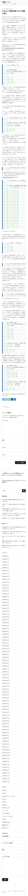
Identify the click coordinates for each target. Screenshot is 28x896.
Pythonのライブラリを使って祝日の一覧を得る (13, 518)
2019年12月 (5, 749)
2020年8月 (4, 726)
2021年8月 (4, 692)
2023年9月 (4, 619)
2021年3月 (4, 706)
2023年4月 (4, 634)
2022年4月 (4, 669)
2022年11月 (5, 648)
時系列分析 (4, 822)
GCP (3, 793)
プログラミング (7, 406)
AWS (3, 790)
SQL (3, 802)
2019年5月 (4, 770)
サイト (3, 454)
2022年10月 (5, 651)
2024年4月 (4, 599)
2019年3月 (4, 775)
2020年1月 (4, 747)
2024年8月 (4, 588)
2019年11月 (5, 752)
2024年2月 (4, 605)
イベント (4, 810)
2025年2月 (4, 570)
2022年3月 (4, 671)
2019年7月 (4, 764)
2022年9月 (4, 654)
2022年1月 (4, 677)
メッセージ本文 (14, 866)
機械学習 (4, 825)
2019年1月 (4, 781)
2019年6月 (4, 767)
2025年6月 (4, 559)
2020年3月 (4, 741)
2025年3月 (4, 567)
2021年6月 (4, 697)
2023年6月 (4, 628)
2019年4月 (4, 773)
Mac (3, 799)
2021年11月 (5, 683)
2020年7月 (4, 729)
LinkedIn (15, 891)
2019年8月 (4, 761)
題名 (14, 851)
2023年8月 (4, 622)
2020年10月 (5, 721)
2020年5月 (4, 735)
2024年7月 (4, 590)
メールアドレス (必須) (14, 844)
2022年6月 (4, 663)
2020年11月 (5, 718)
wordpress (4, 807)
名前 (3, 440)
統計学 (3, 828)
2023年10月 (5, 616)
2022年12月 (5, 645)
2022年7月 (4, 660)
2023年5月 (4, 631)
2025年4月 (4, 564)
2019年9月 (4, 758)
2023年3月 (4, 637)
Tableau (4, 804)
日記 (3, 819)
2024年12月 (5, 576)
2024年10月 (5, 582)
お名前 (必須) (14, 838)
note (19, 891)
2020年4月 (4, 738)
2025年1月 (4, 573)
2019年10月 (5, 755)
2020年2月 (4, 744)
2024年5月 (4, 596)
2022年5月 (4, 666)
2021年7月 (4, 695)
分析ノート (6, 2)
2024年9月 (4, 585)
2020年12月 (5, 715)
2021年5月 (4, 700)
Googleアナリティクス (7, 796)
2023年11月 (5, 614)
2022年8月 (4, 657)
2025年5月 (4, 562)
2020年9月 (4, 723)
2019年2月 (4, 778)
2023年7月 (4, 625)
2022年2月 (4, 674)
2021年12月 (5, 680)
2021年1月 (4, 712)
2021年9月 (4, 689)
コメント (5, 420)
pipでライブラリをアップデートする (10, 536)
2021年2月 (4, 709)
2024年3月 (4, 602)
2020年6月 (4, 732)
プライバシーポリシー (7, 891)
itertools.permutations (7, 177)
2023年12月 (5, 611)
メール (3, 447)
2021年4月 (4, 703)
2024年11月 (5, 579)
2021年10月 (5, 686)
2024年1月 (4, 608)
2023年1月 (4, 643)
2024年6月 (4, 593)
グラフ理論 (4, 813)
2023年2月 (4, 640)
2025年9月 (4, 556)
